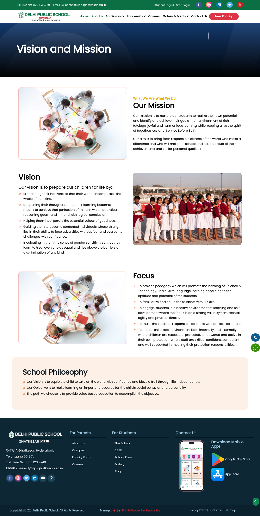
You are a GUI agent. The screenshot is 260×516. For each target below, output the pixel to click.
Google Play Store (230, 459)
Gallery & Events (174, 16)
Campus (78, 450)
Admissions (114, 16)
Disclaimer (216, 510)
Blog (117, 471)
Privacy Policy (198, 510)
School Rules (123, 457)
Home (84, 16)
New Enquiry (224, 16)
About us (78, 443)
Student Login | (164, 5)
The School (122, 443)
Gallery (119, 464)
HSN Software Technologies (140, 510)
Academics (135, 16)
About (96, 16)
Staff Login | (183, 5)
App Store (225, 474)
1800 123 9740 (41, 5)
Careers (154, 16)
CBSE (118, 450)
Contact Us (199, 16)
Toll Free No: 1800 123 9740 (26, 462)
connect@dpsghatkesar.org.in (85, 5)
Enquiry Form (81, 457)
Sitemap (230, 510)
